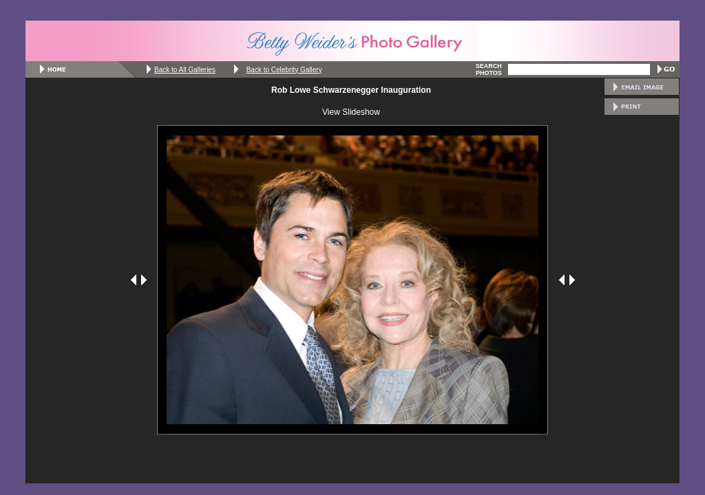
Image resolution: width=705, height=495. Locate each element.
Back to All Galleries (184, 70)
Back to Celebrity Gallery (284, 70)
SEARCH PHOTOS (489, 69)
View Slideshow (351, 112)
